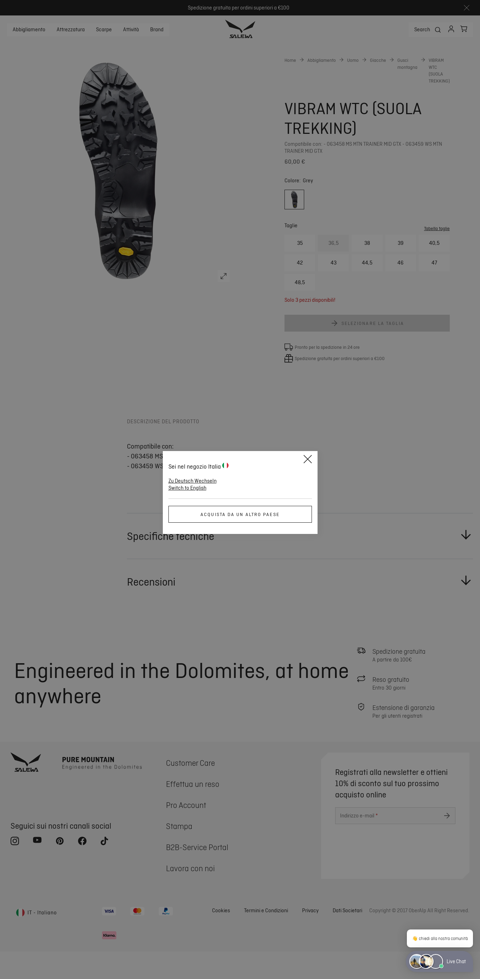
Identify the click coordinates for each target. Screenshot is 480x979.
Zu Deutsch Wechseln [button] (192, 480)
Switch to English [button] (187, 487)
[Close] (307, 460)
